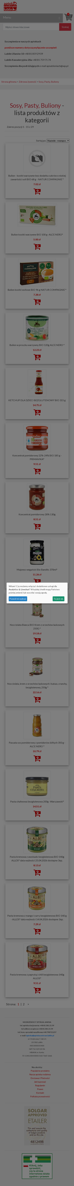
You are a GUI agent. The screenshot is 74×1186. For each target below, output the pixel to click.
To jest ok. (58, 598)
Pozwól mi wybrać (17, 598)
